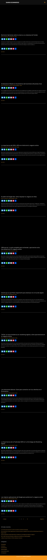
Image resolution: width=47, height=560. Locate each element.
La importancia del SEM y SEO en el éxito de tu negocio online (20, 145)
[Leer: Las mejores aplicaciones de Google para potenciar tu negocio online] (23, 480)
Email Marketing (4, 547)
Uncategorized (11, 36)
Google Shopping (23, 558)
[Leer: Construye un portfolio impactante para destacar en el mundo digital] (14, 280)
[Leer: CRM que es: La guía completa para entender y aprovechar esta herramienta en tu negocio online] (23, 231)
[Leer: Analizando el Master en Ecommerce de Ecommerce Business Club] (23, 69)
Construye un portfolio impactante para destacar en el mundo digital (22, 293)
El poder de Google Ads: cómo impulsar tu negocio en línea (19, 196)
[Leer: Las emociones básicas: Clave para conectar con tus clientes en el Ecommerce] (22, 373)
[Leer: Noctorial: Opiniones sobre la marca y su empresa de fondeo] (23, 20)
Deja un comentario (4, 36)
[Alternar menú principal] (45, 2)
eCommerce (11, 85)
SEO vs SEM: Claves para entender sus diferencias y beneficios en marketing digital (15, 536)
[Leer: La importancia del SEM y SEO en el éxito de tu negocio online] (23, 124)
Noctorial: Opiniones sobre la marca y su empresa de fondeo (19, 35)
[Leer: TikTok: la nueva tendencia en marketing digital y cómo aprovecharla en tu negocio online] (19, 323)
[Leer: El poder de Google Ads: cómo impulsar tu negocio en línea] (15, 180)
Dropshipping (3, 544)
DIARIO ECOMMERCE (14, 2)
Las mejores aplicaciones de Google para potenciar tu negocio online (22, 497)
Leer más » (3, 51)
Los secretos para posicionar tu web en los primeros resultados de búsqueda (14, 529)
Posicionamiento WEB (12, 147)
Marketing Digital (16, 85)
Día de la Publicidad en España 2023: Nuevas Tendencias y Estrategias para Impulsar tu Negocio (18, 534)
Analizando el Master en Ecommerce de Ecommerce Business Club (21, 84)
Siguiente (42, 519)
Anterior (4, 519)
